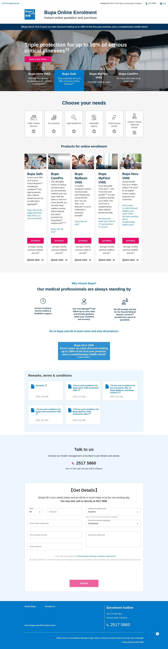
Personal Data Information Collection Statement (96, 556)
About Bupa (30, 606)
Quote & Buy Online (43, 59)
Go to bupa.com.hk (10, 3)
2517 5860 (151, 3)
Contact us (50, 606)
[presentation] (84, 569)
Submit (84, 583)
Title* (31, 508)
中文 (163, 4)
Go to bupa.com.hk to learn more (40, 625)
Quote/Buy (130, 241)
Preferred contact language (99, 520)
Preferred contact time (97, 508)
